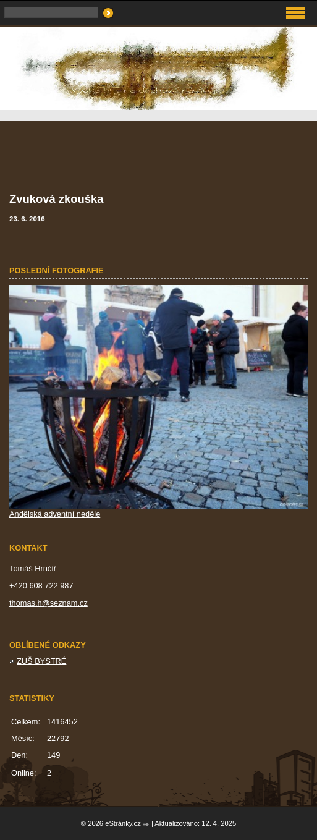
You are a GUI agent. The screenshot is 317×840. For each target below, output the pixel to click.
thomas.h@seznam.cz (48, 603)
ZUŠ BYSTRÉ (41, 661)
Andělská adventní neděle (54, 514)
